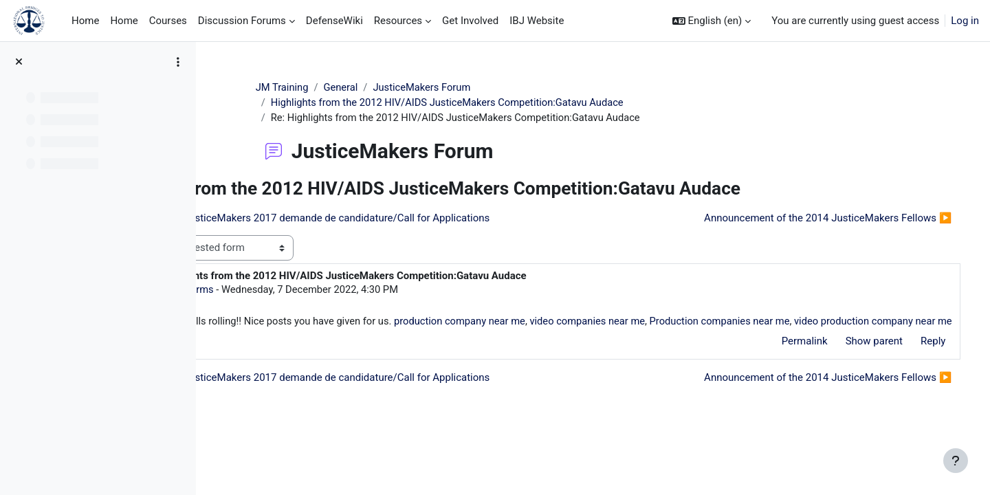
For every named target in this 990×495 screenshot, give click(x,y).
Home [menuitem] (85, 20)
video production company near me (346, 338)
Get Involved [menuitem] (470, 20)
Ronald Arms (308, 291)
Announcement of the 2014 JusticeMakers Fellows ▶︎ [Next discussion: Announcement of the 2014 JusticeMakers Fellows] (808, 218)
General (393, 87)
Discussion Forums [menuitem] (242, 20)
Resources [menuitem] (398, 20)
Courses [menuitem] (168, 20)
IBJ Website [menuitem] (536, 20)
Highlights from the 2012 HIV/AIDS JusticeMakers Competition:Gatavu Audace (502, 103)
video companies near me (719, 322)
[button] (711, 21)
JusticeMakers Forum (476, 87)
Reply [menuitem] (913, 358)
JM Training (334, 87)
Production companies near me (854, 322)
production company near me (589, 322)
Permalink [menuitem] (785, 358)
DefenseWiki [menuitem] (334, 20)
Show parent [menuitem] (854, 358)
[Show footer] (955, 460)
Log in (965, 20)
